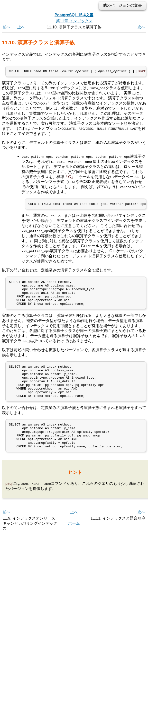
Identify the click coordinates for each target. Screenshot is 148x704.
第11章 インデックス (74, 21)
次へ (141, 27)
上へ (21, 27)
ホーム (74, 542)
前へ (6, 27)
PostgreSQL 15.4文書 (74, 15)
